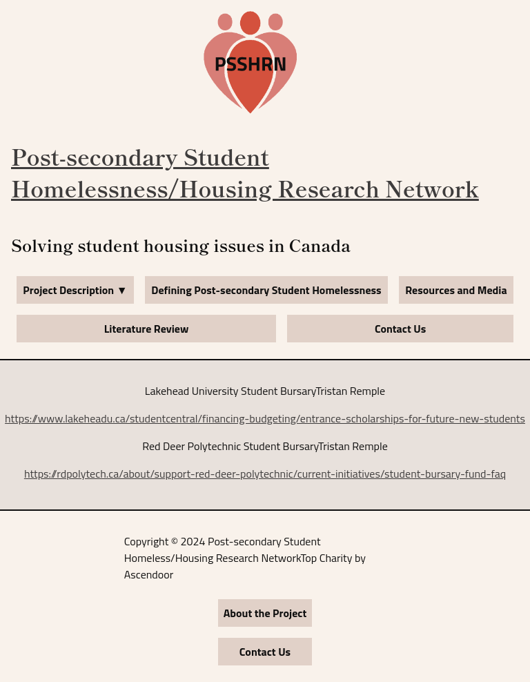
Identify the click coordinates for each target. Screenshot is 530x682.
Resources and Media (456, 290)
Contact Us (400, 328)
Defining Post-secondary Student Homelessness (266, 290)
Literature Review (146, 328)
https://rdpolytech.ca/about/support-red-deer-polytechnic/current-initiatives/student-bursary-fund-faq (265, 473)
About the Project (265, 613)
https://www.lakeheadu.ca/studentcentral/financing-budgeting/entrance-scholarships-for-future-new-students (265, 418)
